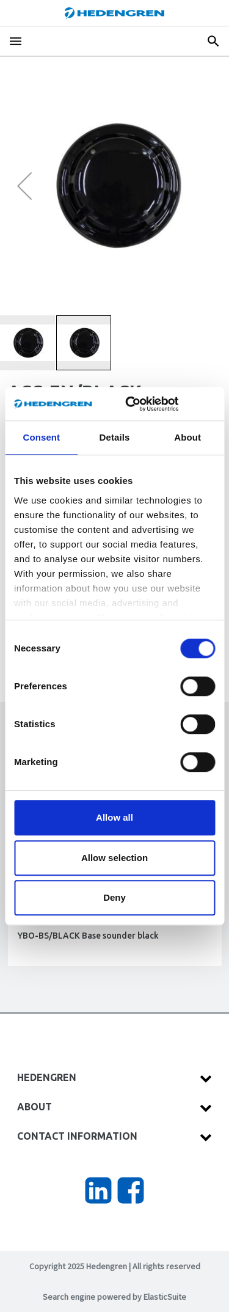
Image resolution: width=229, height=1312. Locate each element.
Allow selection (114, 857)
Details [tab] (115, 437)
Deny (114, 897)
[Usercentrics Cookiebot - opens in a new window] (143, 404)
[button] (24, 185)
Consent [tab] (41, 437)
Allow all (114, 817)
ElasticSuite (165, 1296)
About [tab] (187, 437)
